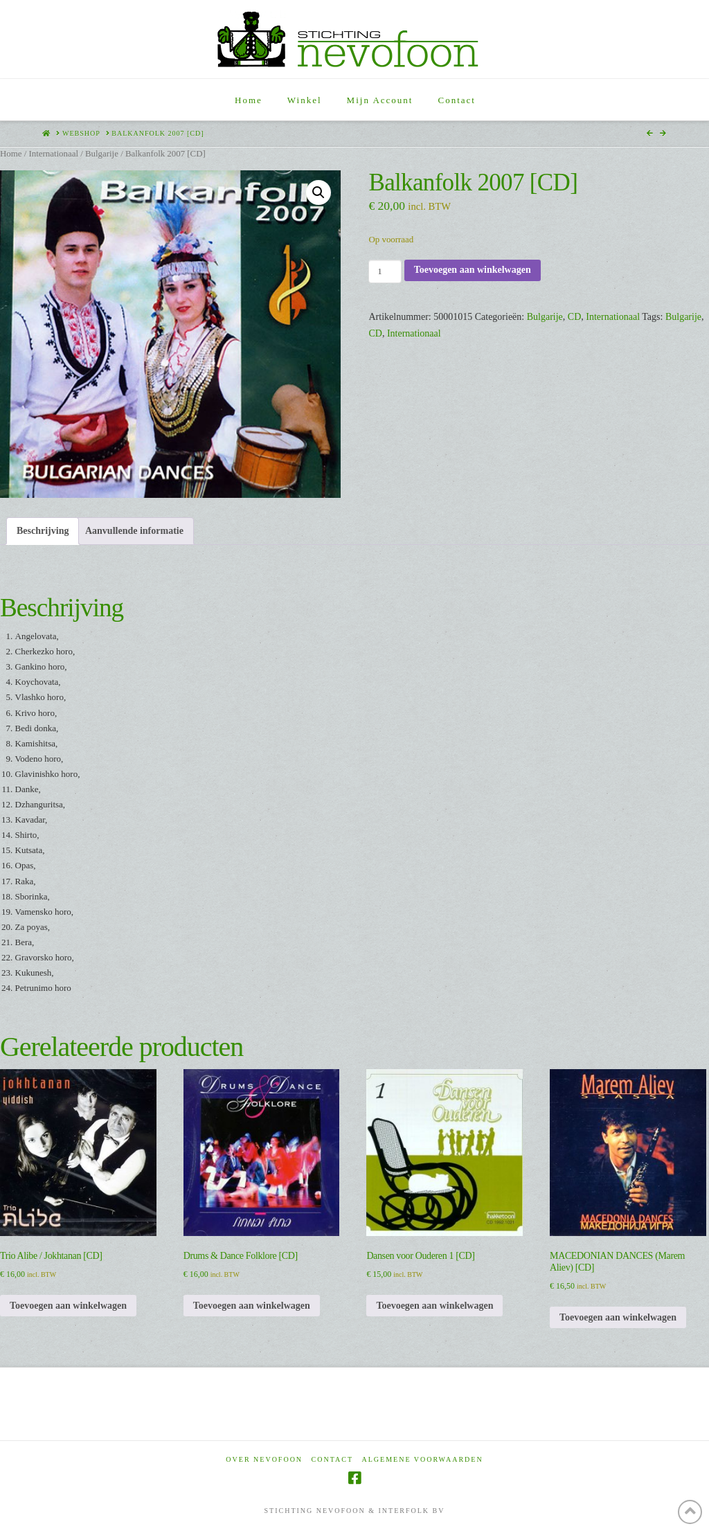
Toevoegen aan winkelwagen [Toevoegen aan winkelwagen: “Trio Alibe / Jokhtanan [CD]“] (68, 1305)
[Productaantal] (384, 271)
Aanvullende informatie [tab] (134, 531)
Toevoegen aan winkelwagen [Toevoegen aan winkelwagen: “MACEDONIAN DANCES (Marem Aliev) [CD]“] (617, 1317)
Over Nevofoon (264, 1459)
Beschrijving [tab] (43, 531)
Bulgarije (101, 154)
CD (574, 317)
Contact (332, 1459)
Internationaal (53, 154)
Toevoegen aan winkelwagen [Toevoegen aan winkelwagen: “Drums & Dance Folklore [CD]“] (251, 1305)
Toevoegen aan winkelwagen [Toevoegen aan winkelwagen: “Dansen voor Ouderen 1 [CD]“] (434, 1305)
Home (10, 154)
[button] (318, 192)
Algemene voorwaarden (422, 1459)
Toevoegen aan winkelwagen (472, 270)
